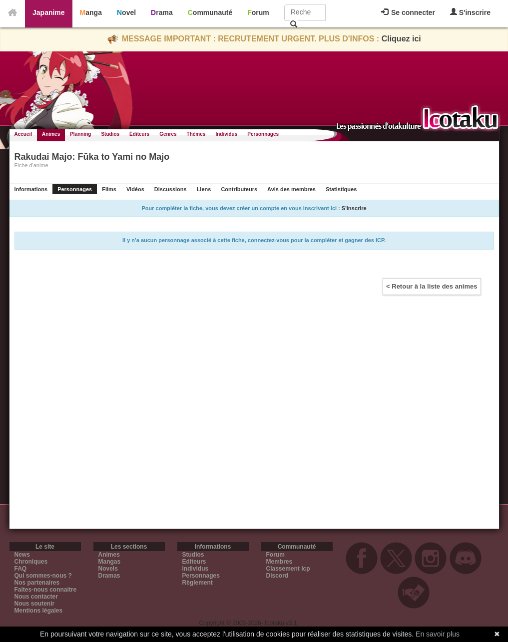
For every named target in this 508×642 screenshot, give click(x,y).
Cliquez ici (401, 38)
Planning (80, 134)
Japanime (48, 12)
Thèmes (196, 134)
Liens (204, 189)
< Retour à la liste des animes (431, 286)
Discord (277, 575)
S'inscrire (470, 12)
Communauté (210, 12)
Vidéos (135, 189)
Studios (110, 134)
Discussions (170, 189)
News (22, 554)
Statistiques (341, 189)
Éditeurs (139, 134)
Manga (91, 12)
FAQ (20, 568)
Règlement (197, 582)
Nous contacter (36, 596)
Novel (126, 12)
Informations (31, 189)
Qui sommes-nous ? (43, 575)
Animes (51, 134)
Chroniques (31, 561)
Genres (167, 134)
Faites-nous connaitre (45, 589)
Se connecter (408, 12)
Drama (162, 12)
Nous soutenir (34, 603)
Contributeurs (239, 189)
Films (109, 189)
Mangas (109, 561)
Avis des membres (291, 189)
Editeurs (194, 561)
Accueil (23, 134)
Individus (226, 134)
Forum (258, 12)
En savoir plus (438, 634)
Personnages (263, 134)
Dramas (109, 575)
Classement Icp (288, 568)
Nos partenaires (37, 582)
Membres (279, 561)
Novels (108, 568)
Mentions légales (38, 610)
